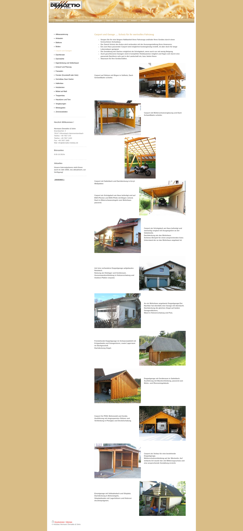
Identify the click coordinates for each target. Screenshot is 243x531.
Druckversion (58, 522)
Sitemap (69, 522)
